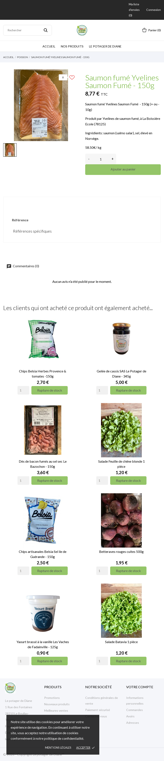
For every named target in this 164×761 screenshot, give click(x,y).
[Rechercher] (27, 30)
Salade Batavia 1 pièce (121, 642)
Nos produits (72, 46)
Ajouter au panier (123, 169)
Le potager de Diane (105, 46)
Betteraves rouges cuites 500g (121, 551)
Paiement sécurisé (97, 710)
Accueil (48, 46)
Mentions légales (58, 747)
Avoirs (130, 716)
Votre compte (139, 687)
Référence (20, 220)
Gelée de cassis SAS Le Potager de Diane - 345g (121, 373)
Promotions (52, 697)
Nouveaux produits (57, 704)
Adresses (132, 722)
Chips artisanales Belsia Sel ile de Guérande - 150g (42, 554)
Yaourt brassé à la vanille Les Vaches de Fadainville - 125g (42, 644)
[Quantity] (23, 390)
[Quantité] (100, 159)
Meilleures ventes (56, 710)
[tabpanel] (41, 105)
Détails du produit (82, 204)
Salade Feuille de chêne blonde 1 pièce (121, 463)
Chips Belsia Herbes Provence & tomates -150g (42, 373)
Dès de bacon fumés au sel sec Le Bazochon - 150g (43, 463)
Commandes (134, 710)
